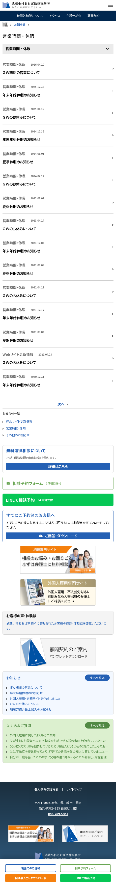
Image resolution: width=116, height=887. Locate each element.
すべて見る (97, 678)
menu (110, 5)
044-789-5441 (58, 814)
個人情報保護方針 (46, 789)
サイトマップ (74, 789)
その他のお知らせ (18, 435)
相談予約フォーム (85, 868)
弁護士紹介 (73, 15)
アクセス (54, 15)
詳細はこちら (58, 466)
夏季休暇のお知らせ (18, 161)
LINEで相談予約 (85, 878)
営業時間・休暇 (16, 428)
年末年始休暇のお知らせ (21, 94)
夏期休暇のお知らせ (18, 340)
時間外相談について (30, 15)
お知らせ (19, 24)
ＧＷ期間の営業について (21, 72)
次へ (60, 404)
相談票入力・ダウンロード (30, 878)
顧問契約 (94, 15)
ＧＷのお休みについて (19, 117)
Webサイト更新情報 (19, 421)
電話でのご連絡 (30, 868)
